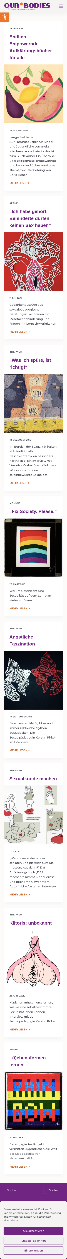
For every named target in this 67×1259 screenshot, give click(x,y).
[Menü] (61, 6)
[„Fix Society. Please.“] (33, 547)
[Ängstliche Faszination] (33, 680)
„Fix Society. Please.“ (33, 511)
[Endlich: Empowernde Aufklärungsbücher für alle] (33, 93)
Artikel (14, 203)
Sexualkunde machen (33, 778)
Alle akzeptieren (33, 1231)
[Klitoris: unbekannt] (33, 959)
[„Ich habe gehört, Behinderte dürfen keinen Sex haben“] (33, 261)
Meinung (14, 503)
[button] (4, 17)
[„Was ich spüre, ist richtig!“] (33, 403)
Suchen (54, 1190)
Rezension (16, 28)
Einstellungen (33, 1250)
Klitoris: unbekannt (30, 923)
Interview (16, 352)
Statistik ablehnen (33, 1240)
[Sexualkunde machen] (33, 814)
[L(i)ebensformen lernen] (33, 1101)
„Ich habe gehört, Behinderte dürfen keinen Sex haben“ (30, 218)
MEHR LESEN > (19, 183)
